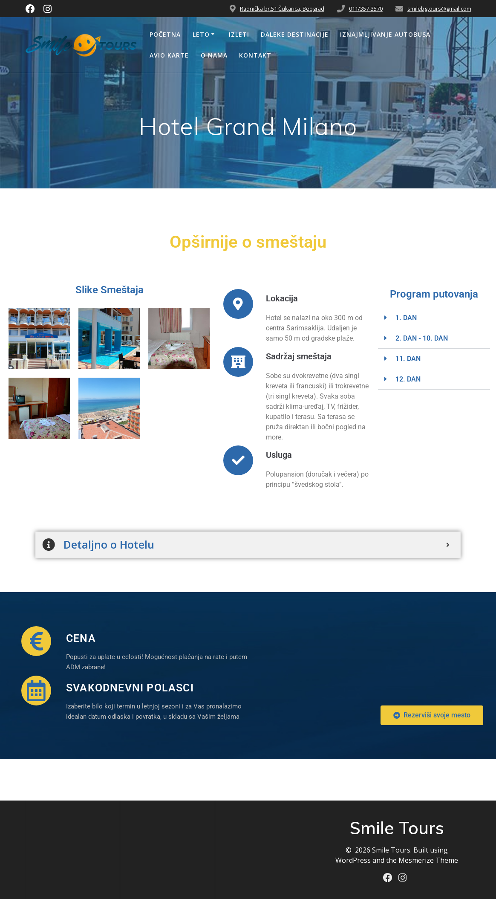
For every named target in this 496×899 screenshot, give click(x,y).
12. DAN (408, 379)
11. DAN (408, 359)
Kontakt (255, 55)
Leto (201, 34)
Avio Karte (169, 55)
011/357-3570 (366, 8)
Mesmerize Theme (428, 860)
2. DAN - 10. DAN (421, 338)
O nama (214, 55)
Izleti (239, 34)
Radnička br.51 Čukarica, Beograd (282, 8)
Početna (165, 34)
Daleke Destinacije (295, 34)
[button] (434, 318)
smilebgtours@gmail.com (439, 8)
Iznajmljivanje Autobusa (385, 34)
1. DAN (406, 318)
